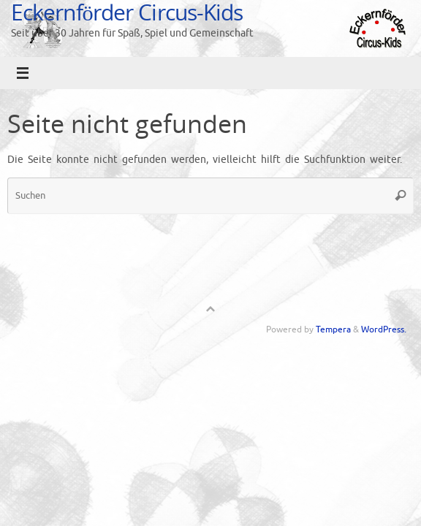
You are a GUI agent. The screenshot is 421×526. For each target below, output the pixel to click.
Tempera (333, 329)
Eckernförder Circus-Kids (127, 12)
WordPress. (383, 329)
